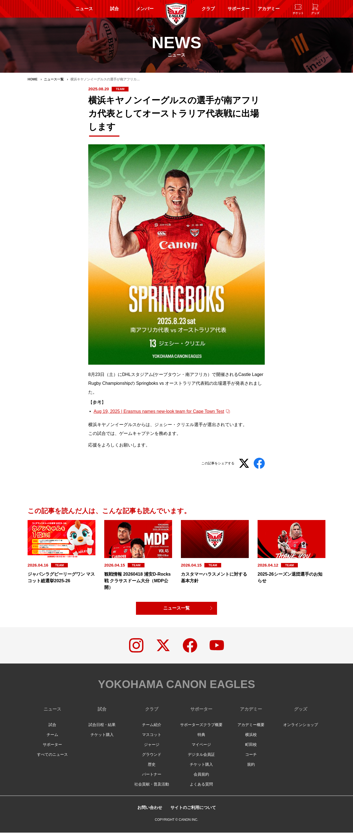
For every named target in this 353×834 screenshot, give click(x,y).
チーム (52, 736)
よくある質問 (201, 785)
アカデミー (269, 8)
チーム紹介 (151, 726)
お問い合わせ (148, 808)
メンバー (145, 8)
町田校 (251, 746)
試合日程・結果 (102, 726)
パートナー (151, 775)
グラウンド (151, 756)
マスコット (151, 736)
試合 (114, 8)
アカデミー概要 (250, 726)
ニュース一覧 (176, 608)
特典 (201, 736)
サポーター (239, 8)
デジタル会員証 (201, 756)
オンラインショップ (300, 726)
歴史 (152, 765)
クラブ (208, 8)
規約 (251, 765)
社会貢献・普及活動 (151, 785)
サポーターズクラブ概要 (201, 726)
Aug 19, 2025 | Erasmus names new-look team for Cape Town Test (159, 411)
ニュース (84, 8)
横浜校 (251, 736)
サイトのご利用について (194, 808)
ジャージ (151, 746)
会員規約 (201, 775)
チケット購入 (102, 736)
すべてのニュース (52, 756)
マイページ (201, 746)
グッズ (300, 710)
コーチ (251, 756)
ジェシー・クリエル (174, 424)
